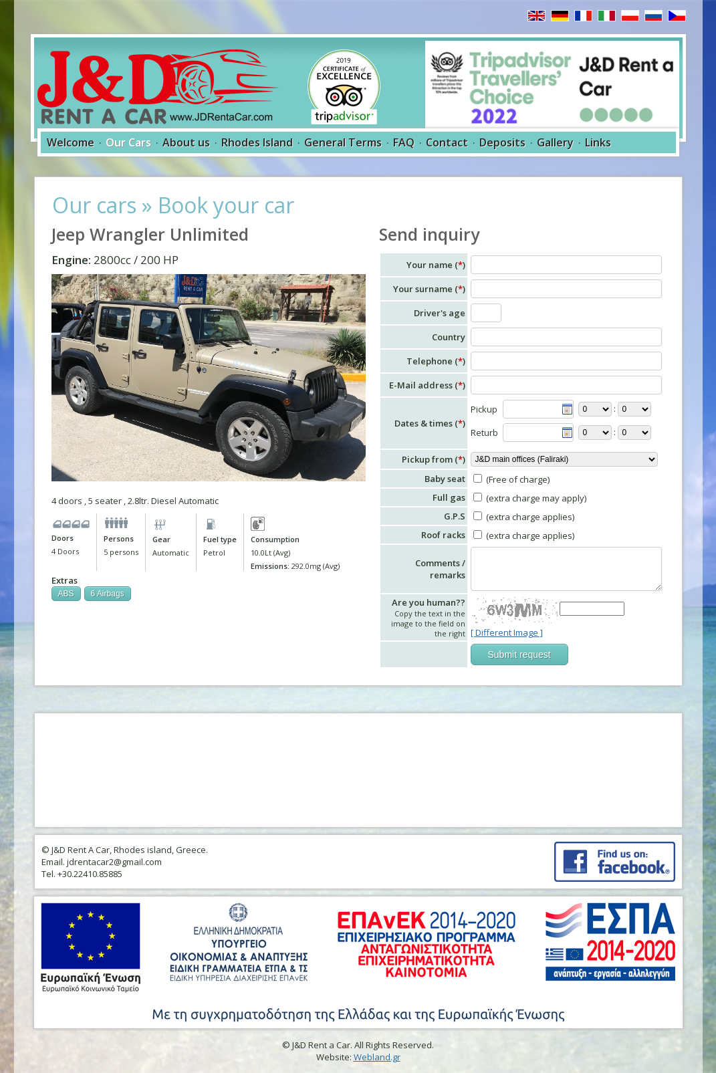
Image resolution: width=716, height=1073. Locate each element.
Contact (447, 142)
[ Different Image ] (507, 632)
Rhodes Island (257, 142)
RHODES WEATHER (358, 770)
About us (186, 142)
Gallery (555, 142)
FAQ (403, 142)
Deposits (502, 142)
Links (598, 142)
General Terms (343, 142)
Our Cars (128, 142)
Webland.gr (377, 1057)
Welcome (70, 142)
